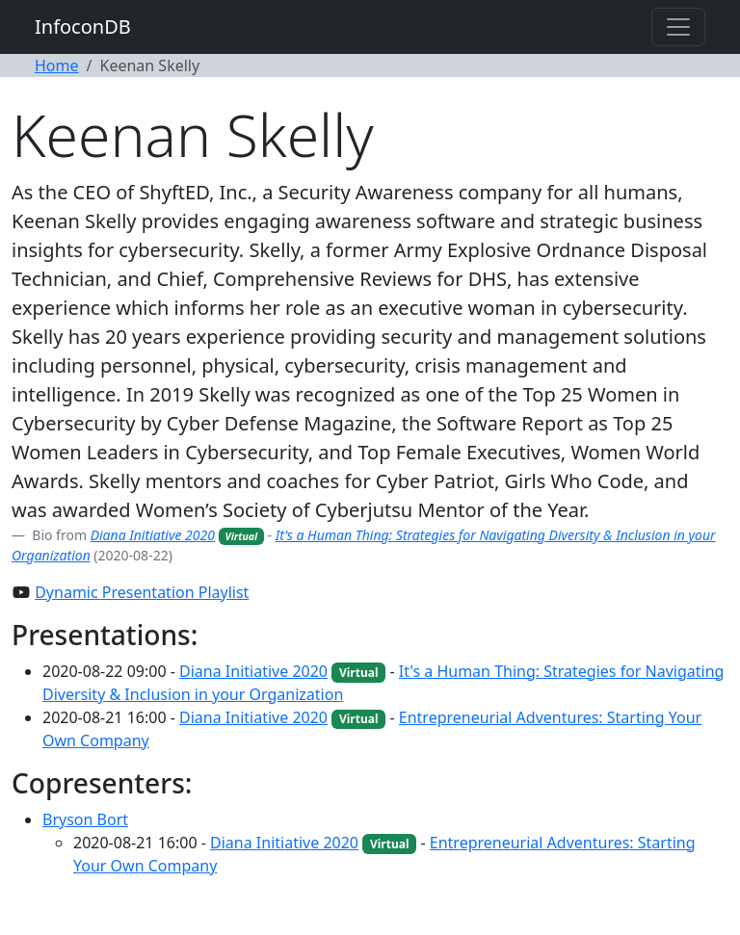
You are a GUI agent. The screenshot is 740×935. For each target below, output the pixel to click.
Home (57, 65)
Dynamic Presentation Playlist (142, 592)
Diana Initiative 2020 (153, 535)
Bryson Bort (85, 819)
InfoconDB (83, 26)
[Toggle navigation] (678, 27)
